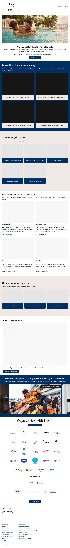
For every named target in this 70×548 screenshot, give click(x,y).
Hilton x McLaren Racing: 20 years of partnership (51, 386)
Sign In (66, 6)
